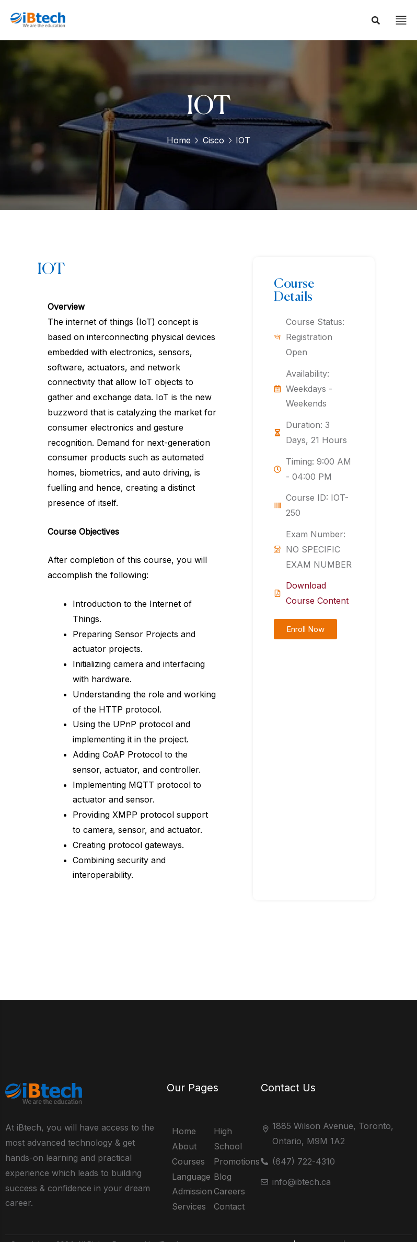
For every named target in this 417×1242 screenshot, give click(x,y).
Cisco (213, 140)
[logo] (40, 26)
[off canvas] (401, 19)
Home (179, 140)
